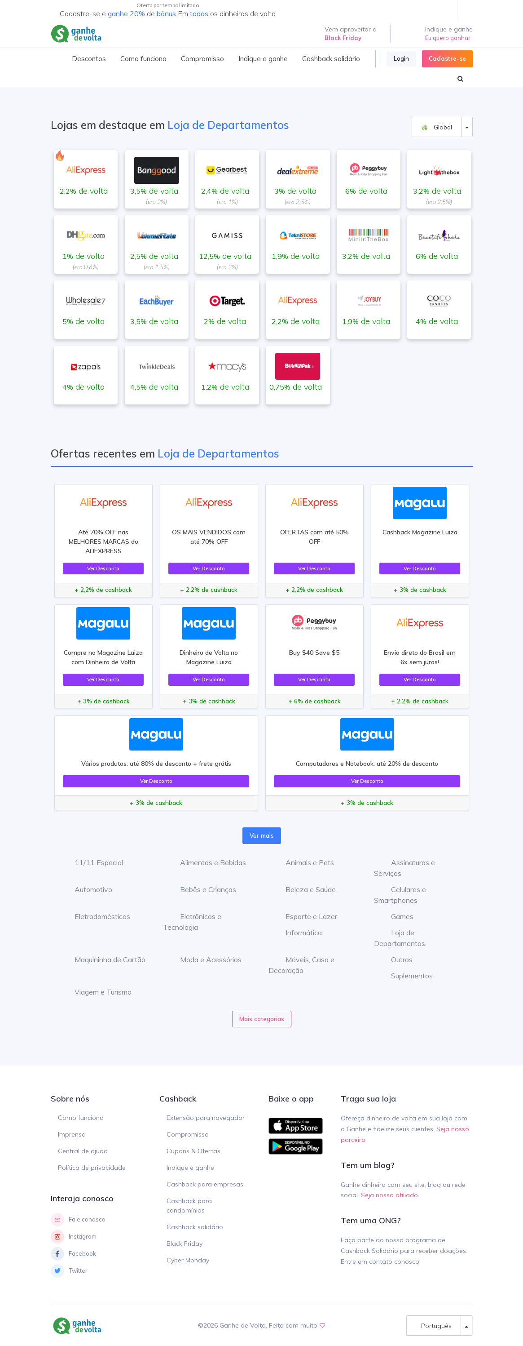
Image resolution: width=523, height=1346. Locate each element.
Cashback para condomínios (189, 1205)
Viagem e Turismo (96, 991)
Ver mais (262, 835)
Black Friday (184, 1243)
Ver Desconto (103, 568)
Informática (297, 932)
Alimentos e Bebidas (206, 862)
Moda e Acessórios (204, 959)
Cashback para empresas (205, 1184)
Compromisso (188, 1134)
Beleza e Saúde (304, 889)
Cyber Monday (188, 1260)
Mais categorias (261, 1018)
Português (434, 1325)
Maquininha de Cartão (103, 959)
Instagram (74, 1237)
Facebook (73, 1254)
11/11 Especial (92, 862)
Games (395, 916)
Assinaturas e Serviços (404, 868)
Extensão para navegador (206, 1118)
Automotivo (86, 889)
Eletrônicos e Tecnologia (192, 922)
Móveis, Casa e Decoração (301, 965)
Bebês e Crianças (201, 889)
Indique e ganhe (190, 1168)
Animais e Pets (303, 862)
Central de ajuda (83, 1151)
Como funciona (81, 1118)
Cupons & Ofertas (193, 1151)
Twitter (69, 1271)
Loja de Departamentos (399, 938)
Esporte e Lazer (304, 916)
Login (401, 58)
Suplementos (405, 975)
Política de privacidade (92, 1168)
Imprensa (72, 1134)
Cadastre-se (447, 58)
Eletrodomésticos (95, 916)
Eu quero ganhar (447, 37)
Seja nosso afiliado (389, 1195)
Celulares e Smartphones (400, 895)
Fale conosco (78, 1219)
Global (436, 127)
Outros (395, 959)
